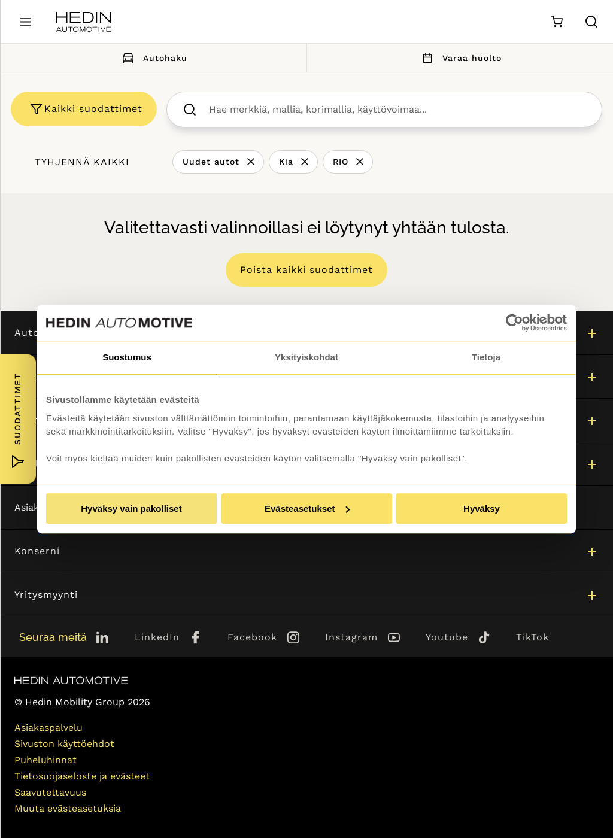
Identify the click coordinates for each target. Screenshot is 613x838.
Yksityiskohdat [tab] (306, 357)
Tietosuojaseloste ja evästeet (82, 776)
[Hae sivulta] (591, 21)
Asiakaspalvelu (48, 727)
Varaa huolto (460, 57)
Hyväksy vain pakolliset (131, 508)
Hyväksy (481, 508)
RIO (340, 161)
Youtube (447, 637)
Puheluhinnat (45, 760)
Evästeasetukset (307, 508)
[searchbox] (397, 109)
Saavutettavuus (50, 792)
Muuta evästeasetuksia (67, 808)
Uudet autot (211, 161)
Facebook (252, 637)
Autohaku (153, 57)
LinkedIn (157, 637)
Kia (286, 161)
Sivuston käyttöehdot (64, 743)
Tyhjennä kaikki (82, 162)
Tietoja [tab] (486, 357)
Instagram (351, 637)
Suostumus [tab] (126, 357)
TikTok (532, 637)
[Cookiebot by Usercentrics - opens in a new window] (514, 323)
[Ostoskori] (556, 22)
